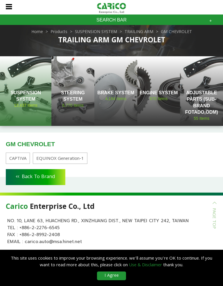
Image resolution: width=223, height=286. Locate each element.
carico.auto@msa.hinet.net (53, 241)
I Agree (112, 276)
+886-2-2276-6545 (39, 228)
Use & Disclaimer (145, 265)
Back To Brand (35, 176)
